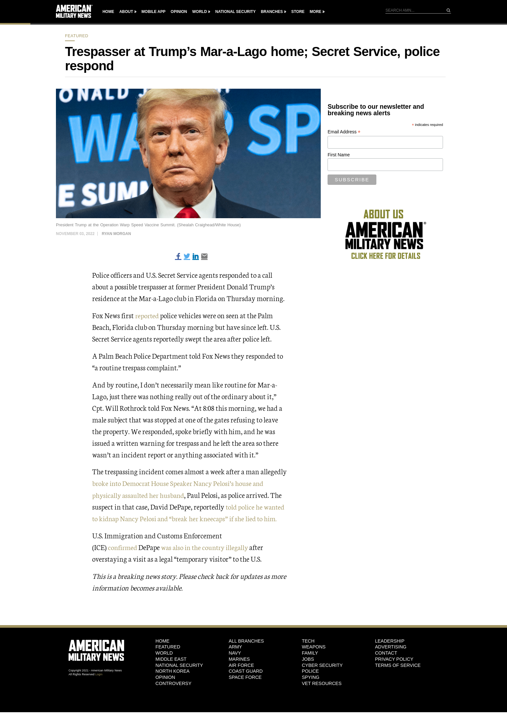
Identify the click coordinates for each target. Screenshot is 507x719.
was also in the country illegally (209, 547)
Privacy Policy (394, 658)
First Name (339, 154)
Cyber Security (322, 665)
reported (148, 315)
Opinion (179, 11)
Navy (235, 653)
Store (298, 11)
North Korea (172, 671)
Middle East (171, 658)
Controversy (173, 683)
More (315, 11)
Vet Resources (321, 683)
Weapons (314, 646)
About (126, 11)
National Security (235, 11)
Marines (239, 658)
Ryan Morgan (116, 233)
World (199, 11)
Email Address (344, 132)
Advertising (390, 646)
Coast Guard (246, 671)
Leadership (390, 640)
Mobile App (154, 11)
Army (235, 646)
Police (310, 671)
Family (310, 653)
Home (108, 11)
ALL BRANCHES (246, 640)
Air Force (241, 665)
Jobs (308, 658)
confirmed (123, 547)
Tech (308, 640)
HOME (162, 640)
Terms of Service (398, 665)
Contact (386, 653)
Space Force (245, 677)
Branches (272, 11)
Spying (310, 677)
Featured (76, 35)
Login (98, 674)
